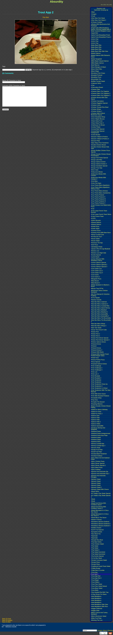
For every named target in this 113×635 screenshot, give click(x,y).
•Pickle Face (95, 357)
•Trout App (94, 572)
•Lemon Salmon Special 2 (99, 264)
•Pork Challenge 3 (96, 370)
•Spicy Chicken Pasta (97, 461)
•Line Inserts (95, 274)
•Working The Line (96, 620)
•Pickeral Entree (96, 344)
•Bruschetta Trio (96, 79)
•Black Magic (95, 71)
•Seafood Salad (96, 437)
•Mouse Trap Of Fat (97, 288)
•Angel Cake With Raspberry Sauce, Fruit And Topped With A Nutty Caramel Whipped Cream (101, 29)
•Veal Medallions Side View (99, 604)
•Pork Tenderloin (96, 380)
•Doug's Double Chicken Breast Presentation (101, 154)
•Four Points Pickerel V (98, 203)
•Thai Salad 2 (95, 550)
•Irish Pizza (94, 244)
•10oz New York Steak (98, 18)
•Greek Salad (95, 228)
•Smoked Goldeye (96, 456)
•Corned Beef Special (97, 129)
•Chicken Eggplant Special (99, 103)
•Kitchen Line (95, 251)
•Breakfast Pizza (96, 77)
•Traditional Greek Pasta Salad (100, 566)
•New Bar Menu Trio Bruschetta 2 (101, 320)
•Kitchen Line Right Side (98, 253)
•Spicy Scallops (96, 469)
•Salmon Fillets (95, 424)
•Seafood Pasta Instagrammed (100, 433)
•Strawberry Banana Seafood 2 (100, 523)
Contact (99, 630)
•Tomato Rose (95, 562)
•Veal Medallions (96, 596)
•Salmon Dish (95, 415)
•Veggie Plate (95, 610)
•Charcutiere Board (97, 87)
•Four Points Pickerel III (98, 199)
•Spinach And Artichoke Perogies (98, 476)
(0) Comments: (8, 73)
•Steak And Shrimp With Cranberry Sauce (98, 503)
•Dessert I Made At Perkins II (100, 139)
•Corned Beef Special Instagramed (97, 131)
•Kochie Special (96, 255)
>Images (93, 14)
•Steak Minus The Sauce (98, 517)
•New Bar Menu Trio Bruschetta (101, 318)
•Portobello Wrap (96, 398)
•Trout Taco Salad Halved (99, 586)
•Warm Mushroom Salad (98, 616)
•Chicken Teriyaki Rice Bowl (99, 107)
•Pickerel (93, 346)
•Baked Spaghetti (96, 59)
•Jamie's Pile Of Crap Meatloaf (100, 249)
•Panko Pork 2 (95, 334)
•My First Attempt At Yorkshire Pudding (100, 294)
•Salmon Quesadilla (97, 426)
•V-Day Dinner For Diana (98, 594)
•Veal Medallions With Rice (99, 606)
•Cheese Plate (95, 89)
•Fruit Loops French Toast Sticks (101, 214)
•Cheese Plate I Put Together (100, 91)
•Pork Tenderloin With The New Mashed (100, 390)
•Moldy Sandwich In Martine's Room (100, 285)
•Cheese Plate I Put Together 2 (100, 93)
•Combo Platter (95, 127)
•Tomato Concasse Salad (99, 560)
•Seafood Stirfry (96, 441)
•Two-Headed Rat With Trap (99, 592)
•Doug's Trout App (96, 168)
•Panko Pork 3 (95, 336)
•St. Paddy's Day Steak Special (100, 493)
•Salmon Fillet (95, 417)
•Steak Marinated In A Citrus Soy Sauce (99, 511)
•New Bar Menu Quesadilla (99, 314)
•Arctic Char (94, 39)
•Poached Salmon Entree (99, 364)
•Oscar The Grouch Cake (99, 330)
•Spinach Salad (96, 479)
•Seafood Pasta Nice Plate (99, 435)
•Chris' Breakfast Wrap (98, 117)
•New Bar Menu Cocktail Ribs (100, 306)
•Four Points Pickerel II (98, 197)
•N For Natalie (95, 297)
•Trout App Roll (95, 576)
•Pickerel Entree (96, 348)
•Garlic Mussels (96, 220)
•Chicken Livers (96, 105)
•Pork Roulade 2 (96, 378)
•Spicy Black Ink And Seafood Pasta (100, 458)
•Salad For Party (96, 411)
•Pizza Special (95, 362)
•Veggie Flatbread (96, 608)
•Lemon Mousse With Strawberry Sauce (97, 259)
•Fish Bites (94, 181)
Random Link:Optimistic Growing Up (101, 9)
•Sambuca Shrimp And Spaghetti (98, 428)
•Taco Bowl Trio (96, 534)
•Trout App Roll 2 (96, 578)
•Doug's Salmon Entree (98, 162)
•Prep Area (94, 400)
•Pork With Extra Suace (98, 394)
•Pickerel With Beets (97, 352)
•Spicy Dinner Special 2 (98, 465)
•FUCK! (93, 218)
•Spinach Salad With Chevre (100, 489)
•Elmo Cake (94, 170)
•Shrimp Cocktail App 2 (98, 445)
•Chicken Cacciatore (97, 101)
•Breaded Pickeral (96, 75)
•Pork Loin (94, 372)
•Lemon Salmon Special (98, 262)
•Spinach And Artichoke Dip (99, 471)
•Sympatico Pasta (96, 532)
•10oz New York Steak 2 (98, 20)
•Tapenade (94, 536)
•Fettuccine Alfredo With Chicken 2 (98, 178)
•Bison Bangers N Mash (98, 67)
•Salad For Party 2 (96, 413)
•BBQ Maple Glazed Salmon (100, 61)
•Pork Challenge (96, 366)
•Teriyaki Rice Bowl (97, 540)
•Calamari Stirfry (96, 83)
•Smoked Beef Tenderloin (99, 453)
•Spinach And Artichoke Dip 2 (100, 473)
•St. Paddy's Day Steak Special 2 (100, 496)
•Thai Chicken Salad (97, 544)
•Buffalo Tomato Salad (98, 81)
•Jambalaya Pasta (96, 247)
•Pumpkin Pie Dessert (98, 402)
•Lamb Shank (95, 257)
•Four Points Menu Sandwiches (101, 193)
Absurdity (56, 1)
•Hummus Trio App (97, 242)
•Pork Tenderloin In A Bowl (99, 388)
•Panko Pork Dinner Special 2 (100, 340)
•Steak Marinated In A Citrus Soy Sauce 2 (99, 514)
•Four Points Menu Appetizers (100, 185)
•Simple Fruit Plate (97, 449)
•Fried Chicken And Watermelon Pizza (101, 205)
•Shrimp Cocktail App (97, 443)
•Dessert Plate (95, 141)
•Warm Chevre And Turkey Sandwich (99, 613)
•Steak (93, 499)
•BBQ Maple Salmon (97, 63)
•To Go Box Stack (96, 558)
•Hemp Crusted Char (97, 234)
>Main (93, 12)
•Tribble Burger (95, 568)
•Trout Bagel (95, 580)
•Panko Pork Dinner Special (99, 338)
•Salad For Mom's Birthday (99, 409)
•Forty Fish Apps (96, 183)
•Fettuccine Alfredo (97, 172)
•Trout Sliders (95, 582)
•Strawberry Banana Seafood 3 (100, 525)
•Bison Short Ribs (96, 69)
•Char (92, 85)
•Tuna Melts (94, 590)
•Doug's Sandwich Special (99, 166)
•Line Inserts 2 (95, 277)
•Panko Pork (95, 332)
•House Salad (95, 238)
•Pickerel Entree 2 (96, 350)
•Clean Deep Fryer (97, 121)
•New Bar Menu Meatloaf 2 (99, 312)
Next (47, 17)
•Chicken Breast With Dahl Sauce (99, 98)
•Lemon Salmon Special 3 (99, 266)
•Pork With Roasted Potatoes (100, 396)
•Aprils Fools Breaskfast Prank (100, 35)
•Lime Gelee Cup (96, 268)
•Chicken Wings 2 (96, 111)
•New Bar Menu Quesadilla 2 (100, 316)
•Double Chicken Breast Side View (100, 147)
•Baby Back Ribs (96, 45)
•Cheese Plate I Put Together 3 (100, 95)
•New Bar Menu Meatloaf (99, 310)
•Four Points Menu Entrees (99, 191)
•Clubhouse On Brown (98, 125)
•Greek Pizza (95, 226)
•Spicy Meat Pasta (96, 467)
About (105, 630)
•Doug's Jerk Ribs (96, 159)
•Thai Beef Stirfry (96, 542)
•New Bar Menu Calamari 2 (99, 304)
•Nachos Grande (96, 300)
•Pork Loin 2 (95, 374)
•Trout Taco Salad (96, 584)
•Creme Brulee (95, 134)
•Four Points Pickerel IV (98, 201)
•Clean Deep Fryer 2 (97, 123)
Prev (44, 17)
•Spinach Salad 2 (96, 487)
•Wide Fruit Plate (96, 618)
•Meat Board (95, 281)
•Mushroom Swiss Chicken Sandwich (99, 291)
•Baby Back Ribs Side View (99, 51)
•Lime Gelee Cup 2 (97, 270)
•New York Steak (96, 327)
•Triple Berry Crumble (97, 570)
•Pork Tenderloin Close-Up (99, 384)
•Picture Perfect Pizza (98, 359)
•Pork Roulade (95, 376)
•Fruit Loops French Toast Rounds (99, 211)
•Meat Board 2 (95, 283)
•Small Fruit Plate (96, 451)
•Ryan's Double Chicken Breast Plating (101, 406)
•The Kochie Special (97, 556)
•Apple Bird (94, 33)
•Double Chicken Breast (98, 145)
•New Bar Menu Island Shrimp (100, 308)
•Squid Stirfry (95, 491)
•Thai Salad (94, 546)
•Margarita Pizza (96, 279)
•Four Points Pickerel (97, 195)
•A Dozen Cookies (96, 22)
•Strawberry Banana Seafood (100, 521)
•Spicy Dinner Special (97, 463)
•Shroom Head (95, 447)
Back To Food (6, 618)
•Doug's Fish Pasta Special (99, 157)
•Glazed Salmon (96, 222)
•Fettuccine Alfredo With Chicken (98, 174)
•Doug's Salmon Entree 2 (99, 164)
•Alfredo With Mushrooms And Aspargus (100, 25)
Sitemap (110, 630)
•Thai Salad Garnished (98, 552)
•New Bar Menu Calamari (99, 302)
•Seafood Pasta (96, 431)
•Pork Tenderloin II (96, 386)
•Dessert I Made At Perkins (99, 136)
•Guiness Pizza (95, 230)
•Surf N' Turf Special (97, 530)
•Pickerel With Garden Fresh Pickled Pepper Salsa (100, 354)
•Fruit (92, 208)
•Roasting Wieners (97, 404)
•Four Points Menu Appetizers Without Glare (100, 188)
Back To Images (7, 620)
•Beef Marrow (95, 65)
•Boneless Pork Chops (98, 73)
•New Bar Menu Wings (98, 323)
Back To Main (6, 622)
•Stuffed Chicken (96, 527)
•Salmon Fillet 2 (96, 421)
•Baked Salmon (96, 53)
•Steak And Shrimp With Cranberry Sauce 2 (98, 507)
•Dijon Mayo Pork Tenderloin (100, 143)
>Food (93, 16)
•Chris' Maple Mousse (98, 119)
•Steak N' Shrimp (96, 519)
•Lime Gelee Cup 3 (97, 272)
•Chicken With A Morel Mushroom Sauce (98, 114)
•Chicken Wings (96, 109)
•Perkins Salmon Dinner (98, 342)
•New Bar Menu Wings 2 (98, 325)
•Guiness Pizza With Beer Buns (101, 232)
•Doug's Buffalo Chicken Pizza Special (100, 151)
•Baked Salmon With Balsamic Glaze (100, 56)
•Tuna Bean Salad (96, 588)
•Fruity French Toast (97, 216)
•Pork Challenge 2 (96, 368)
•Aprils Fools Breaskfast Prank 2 (101, 37)
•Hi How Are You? (96, 236)
